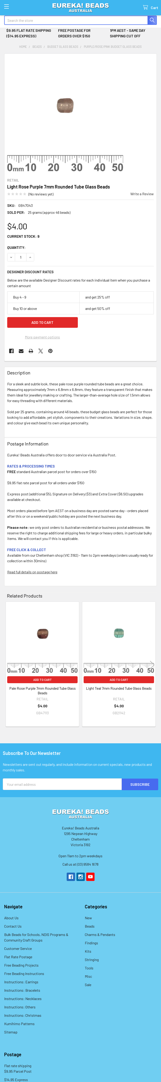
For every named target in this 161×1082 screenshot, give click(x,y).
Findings (91, 942)
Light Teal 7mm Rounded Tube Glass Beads (119, 688)
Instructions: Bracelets (22, 990)
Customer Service (18, 948)
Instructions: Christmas (22, 1015)
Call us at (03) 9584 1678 (80, 864)
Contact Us (13, 926)
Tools (89, 967)
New (88, 917)
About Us (11, 917)
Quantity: (16, 247)
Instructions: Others (20, 1006)
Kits (88, 951)
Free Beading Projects (21, 965)
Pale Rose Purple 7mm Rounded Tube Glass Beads (42, 690)
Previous (8, 665)
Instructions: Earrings (21, 981)
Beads (90, 926)
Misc (88, 976)
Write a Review (142, 194)
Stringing (92, 959)
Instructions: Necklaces (23, 998)
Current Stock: (23, 236)
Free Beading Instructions (24, 973)
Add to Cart (42, 680)
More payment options (42, 337)
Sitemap (10, 1032)
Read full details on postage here (32, 572)
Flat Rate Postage (18, 956)
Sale (88, 984)
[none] (65, 114)
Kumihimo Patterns (19, 1023)
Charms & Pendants (100, 934)
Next (152, 665)
